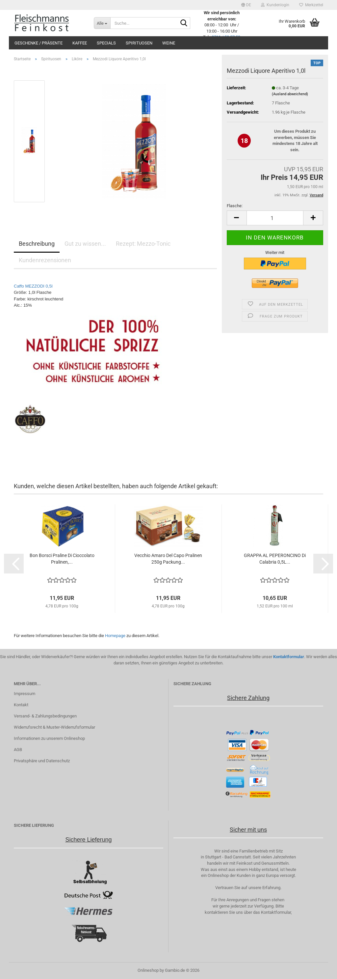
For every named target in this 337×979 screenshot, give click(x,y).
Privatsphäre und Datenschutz (42, 760)
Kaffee (79, 43)
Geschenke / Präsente (38, 43)
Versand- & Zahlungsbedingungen (45, 715)
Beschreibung (37, 243)
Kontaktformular (288, 656)
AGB (18, 749)
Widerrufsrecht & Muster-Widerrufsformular (54, 727)
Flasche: (235, 205)
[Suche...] (102, 23)
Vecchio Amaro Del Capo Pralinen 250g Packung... (168, 559)
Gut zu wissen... (85, 243)
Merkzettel (311, 5)
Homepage (115, 635)
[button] (246, 5)
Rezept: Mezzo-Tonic (143, 243)
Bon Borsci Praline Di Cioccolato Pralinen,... (62, 559)
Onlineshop (148, 970)
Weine (168, 43)
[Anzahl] (274, 217)
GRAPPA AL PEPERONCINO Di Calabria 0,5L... (275, 559)
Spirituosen (139, 43)
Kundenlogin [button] (275, 5)
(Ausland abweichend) (290, 94)
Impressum (24, 693)
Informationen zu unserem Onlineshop (49, 738)
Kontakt (21, 704)
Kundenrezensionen (45, 260)
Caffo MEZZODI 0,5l (33, 286)
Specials (106, 43)
